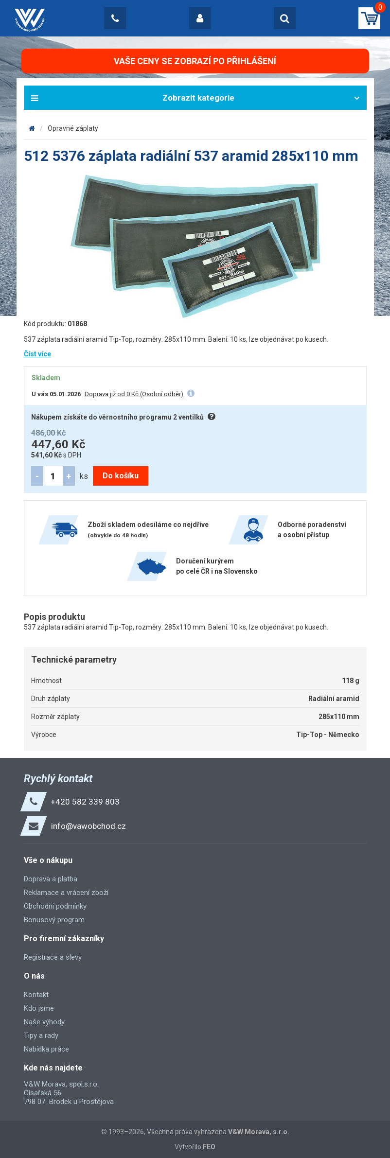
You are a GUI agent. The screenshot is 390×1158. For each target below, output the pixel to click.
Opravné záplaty (73, 128)
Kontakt (36, 994)
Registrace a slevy (53, 957)
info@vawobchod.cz (88, 826)
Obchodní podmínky (55, 906)
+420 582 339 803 (85, 802)
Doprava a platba (50, 879)
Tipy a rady (41, 1035)
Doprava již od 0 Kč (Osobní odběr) (135, 394)
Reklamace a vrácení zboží (66, 892)
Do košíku (121, 475)
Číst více (37, 354)
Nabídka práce (46, 1049)
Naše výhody (44, 1022)
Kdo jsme (39, 1008)
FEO (209, 1147)
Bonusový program (54, 919)
